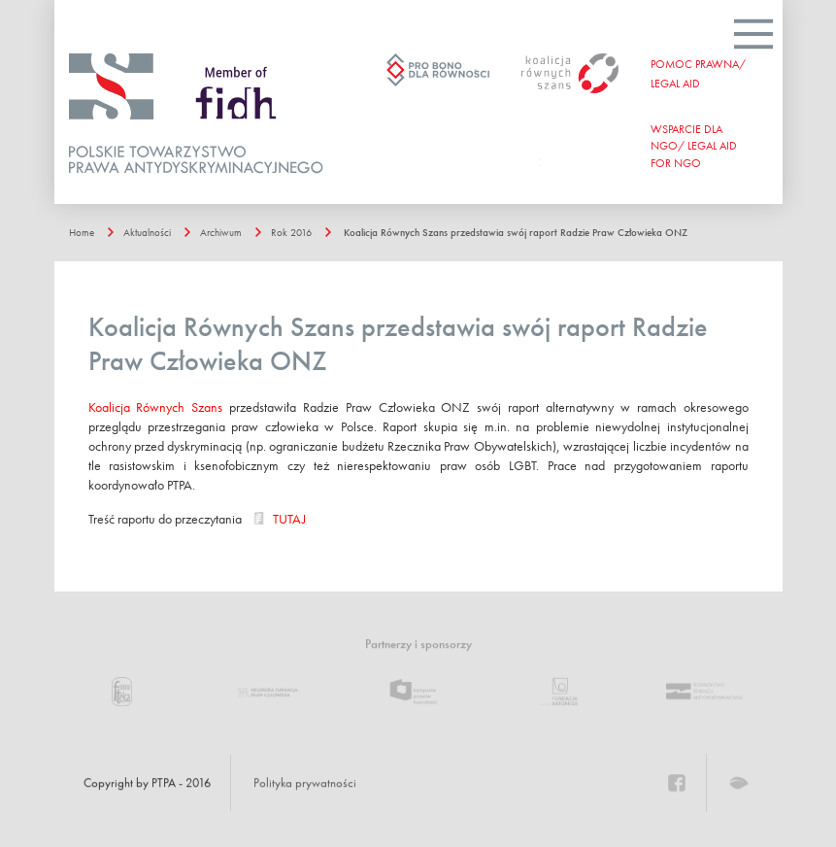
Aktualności (147, 232)
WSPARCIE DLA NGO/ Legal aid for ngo (694, 145)
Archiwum (221, 232)
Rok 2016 (291, 232)
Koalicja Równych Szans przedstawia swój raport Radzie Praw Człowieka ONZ (515, 232)
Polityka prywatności (304, 783)
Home (81, 232)
